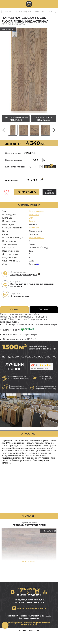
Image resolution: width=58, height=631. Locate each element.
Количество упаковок (15, 167)
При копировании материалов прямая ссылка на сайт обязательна (29, 623)
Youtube (45, 592)
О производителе (20, 296)
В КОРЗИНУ (26, 192)
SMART (51, 11)
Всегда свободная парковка (31, 608)
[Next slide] (54, 130)
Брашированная (36, 237)
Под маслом (34, 228)
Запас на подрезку (50, 166)
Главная (7, 11)
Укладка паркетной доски (23, 274)
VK (13, 592)
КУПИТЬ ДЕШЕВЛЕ (49, 192)
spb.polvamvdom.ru (29, 4)
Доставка (44, 309)
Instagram (37, 592)
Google (29, 592)
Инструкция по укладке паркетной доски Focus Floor (32, 285)
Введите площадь (13, 160)
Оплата (14, 309)
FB (21, 592)
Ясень (32, 221)
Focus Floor (39, 11)
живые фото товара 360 (44, 118)
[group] (29, 69)
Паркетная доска (22, 11)
